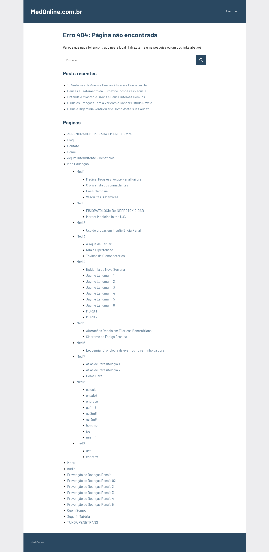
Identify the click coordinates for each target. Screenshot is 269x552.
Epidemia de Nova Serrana (105, 269)
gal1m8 (91, 407)
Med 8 (81, 382)
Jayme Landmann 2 (100, 281)
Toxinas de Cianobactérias (105, 256)
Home (71, 152)
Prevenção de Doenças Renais (89, 475)
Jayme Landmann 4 (100, 293)
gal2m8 (91, 413)
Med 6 (81, 343)
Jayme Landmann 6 (100, 305)
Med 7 (81, 356)
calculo (91, 389)
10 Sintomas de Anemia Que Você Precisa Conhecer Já (107, 85)
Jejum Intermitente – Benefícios (91, 158)
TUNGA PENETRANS (82, 522)
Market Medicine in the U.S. (106, 217)
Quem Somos (76, 510)
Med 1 (81, 171)
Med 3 (81, 236)
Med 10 (82, 203)
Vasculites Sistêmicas (102, 197)
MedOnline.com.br (56, 11)
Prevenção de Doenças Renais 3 (90, 493)
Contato (73, 146)
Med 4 (81, 262)
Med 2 (81, 223)
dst (88, 451)
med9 (81, 443)
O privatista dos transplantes (107, 185)
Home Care (94, 376)
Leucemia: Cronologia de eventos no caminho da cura (125, 350)
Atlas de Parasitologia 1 (103, 364)
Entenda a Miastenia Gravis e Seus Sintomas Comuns (106, 97)
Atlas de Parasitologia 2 (103, 370)
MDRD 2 (91, 317)
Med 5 (81, 323)
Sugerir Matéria (78, 516)
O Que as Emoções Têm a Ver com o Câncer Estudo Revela (109, 103)
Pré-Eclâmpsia (97, 191)
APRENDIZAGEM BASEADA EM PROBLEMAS (99, 134)
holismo (91, 425)
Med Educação (78, 164)
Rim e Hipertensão (99, 250)
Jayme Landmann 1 (100, 275)
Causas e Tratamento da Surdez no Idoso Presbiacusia (106, 91)
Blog (70, 140)
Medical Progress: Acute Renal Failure (113, 179)
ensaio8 (91, 395)
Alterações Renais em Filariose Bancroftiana (119, 331)
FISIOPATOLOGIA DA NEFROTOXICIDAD (115, 211)
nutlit (71, 469)
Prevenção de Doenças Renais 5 (90, 504)
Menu (231, 11)
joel (88, 431)
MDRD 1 (91, 311)
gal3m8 (91, 419)
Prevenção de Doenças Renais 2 (90, 486)
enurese (92, 401)
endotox (92, 457)
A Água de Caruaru (99, 244)
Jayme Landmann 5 (100, 299)
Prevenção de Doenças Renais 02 (91, 480)
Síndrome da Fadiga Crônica (106, 337)
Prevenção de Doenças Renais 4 (90, 498)
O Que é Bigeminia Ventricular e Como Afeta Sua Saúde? (108, 109)
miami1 (91, 437)
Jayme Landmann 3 (100, 287)
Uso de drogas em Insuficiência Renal (113, 230)
